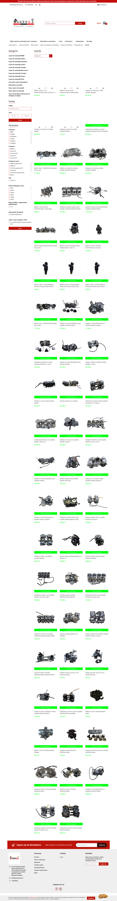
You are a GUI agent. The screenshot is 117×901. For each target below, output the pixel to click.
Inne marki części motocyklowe (18, 82)
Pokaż (20, 228)
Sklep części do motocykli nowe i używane (24, 41)
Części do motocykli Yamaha (18, 67)
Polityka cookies (38, 865)
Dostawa (36, 857)
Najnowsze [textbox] (38, 56)
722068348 (15, 880)
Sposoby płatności (39, 867)
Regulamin (37, 862)
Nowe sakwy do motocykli (16, 91)
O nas (60, 41)
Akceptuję (91, 898)
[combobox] (43, 55)
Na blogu (89, 41)
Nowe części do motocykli (16, 88)
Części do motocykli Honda (17, 59)
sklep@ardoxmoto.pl (17, 878)
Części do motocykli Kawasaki (18, 61)
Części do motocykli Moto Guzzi (19, 70)
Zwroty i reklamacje (39, 859)
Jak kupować (80, 41)
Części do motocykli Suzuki (17, 64)
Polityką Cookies (33, 897)
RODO (36, 873)
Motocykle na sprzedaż (48, 41)
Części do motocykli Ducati (17, 76)
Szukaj (20, 120)
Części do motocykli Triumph (18, 73)
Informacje (69, 41)
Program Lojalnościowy (40, 870)
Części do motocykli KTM (17, 79)
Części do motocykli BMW (17, 56)
